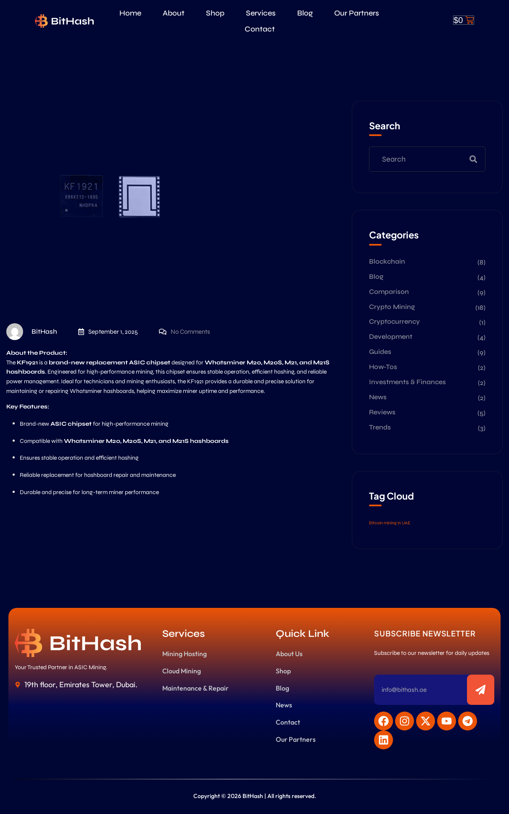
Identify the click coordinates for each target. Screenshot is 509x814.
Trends (380, 427)
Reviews (382, 412)
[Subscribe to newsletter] (480, 690)
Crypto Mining (392, 307)
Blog (305, 13)
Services (261, 13)
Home (130, 13)
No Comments (190, 331)
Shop (215, 13)
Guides (380, 352)
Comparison (389, 292)
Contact (260, 29)
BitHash (31, 331)
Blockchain (387, 261)
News (378, 397)
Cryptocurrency (394, 321)
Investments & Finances (407, 382)
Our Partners (356, 13)
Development (390, 336)
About (174, 13)
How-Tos (383, 367)
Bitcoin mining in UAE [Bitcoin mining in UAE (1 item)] (389, 523)
